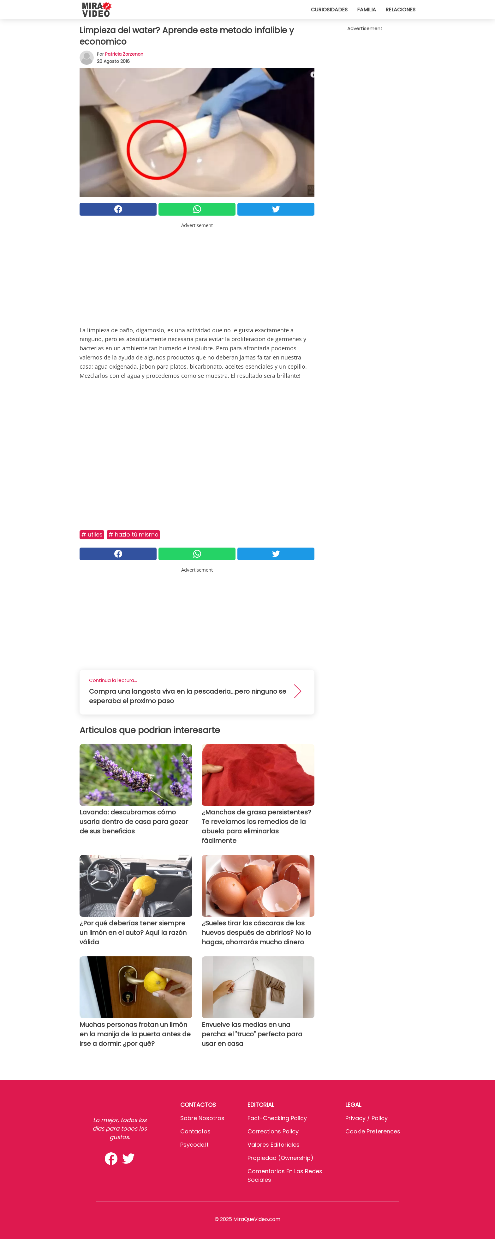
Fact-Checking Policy (277, 1118)
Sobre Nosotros (202, 1118)
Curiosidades (329, 9)
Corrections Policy (273, 1131)
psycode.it (194, 1145)
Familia (366, 9)
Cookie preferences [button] (372, 1131)
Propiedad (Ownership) (280, 1158)
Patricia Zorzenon (124, 54)
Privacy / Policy (366, 1118)
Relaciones (400, 9)
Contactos (195, 1131)
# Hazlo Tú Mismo (133, 534)
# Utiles (92, 534)
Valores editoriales (274, 1145)
